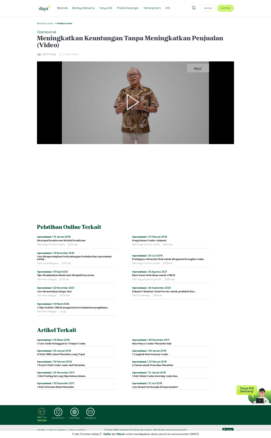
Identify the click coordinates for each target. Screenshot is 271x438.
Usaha (50, 23)
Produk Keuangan (128, 8)
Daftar (225, 8)
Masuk (208, 8)
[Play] (135, 102)
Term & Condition (57, 430)
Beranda (62, 8)
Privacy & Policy (77, 430)
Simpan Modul (70, 54)
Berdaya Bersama (83, 8)
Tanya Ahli (105, 8)
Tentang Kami (152, 8)
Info (167, 8)
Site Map (41, 430)
